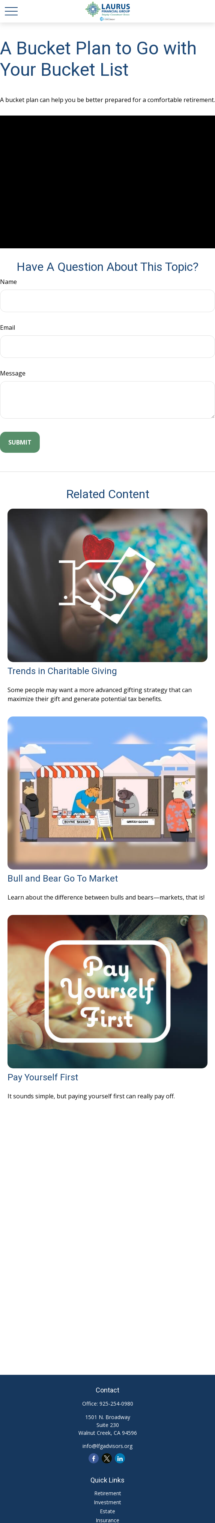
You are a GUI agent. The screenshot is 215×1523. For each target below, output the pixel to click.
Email (7, 327)
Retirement (107, 1493)
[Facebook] (94, 1458)
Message (13, 373)
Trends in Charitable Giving (62, 671)
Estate (107, 1511)
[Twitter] (107, 1458)
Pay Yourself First (43, 1077)
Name (8, 282)
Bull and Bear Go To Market (63, 878)
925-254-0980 (116, 1403)
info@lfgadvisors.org (107, 1445)
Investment (107, 1502)
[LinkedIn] (120, 1458)
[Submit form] (20, 442)
